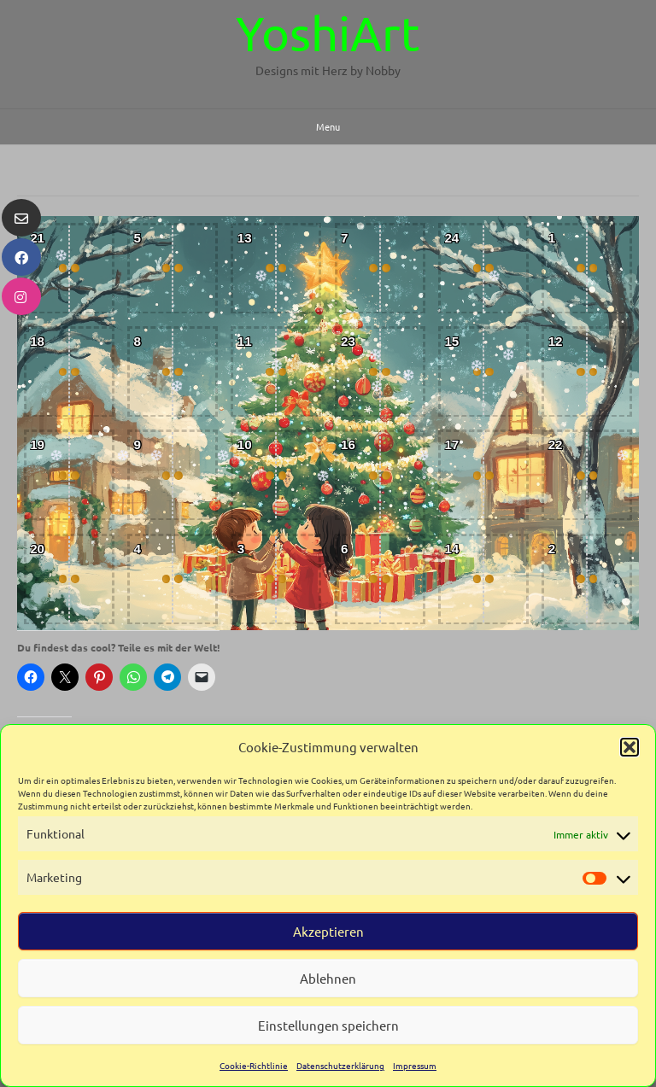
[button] (629, 747)
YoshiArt (328, 32)
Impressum (414, 1065)
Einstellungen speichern (328, 1025)
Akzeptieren (328, 931)
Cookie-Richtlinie (254, 1065)
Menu (328, 126)
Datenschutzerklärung (340, 1065)
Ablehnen (328, 978)
